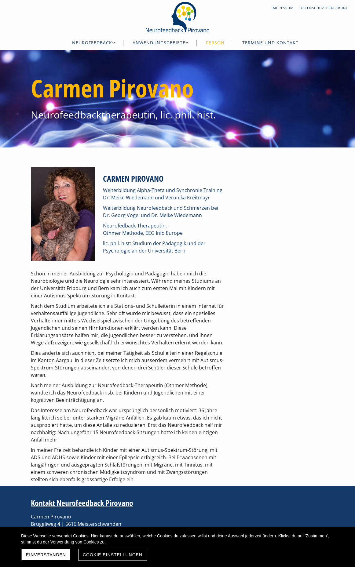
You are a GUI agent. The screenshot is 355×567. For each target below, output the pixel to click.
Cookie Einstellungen (112, 554)
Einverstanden (46, 554)
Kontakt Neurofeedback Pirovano (82, 502)
